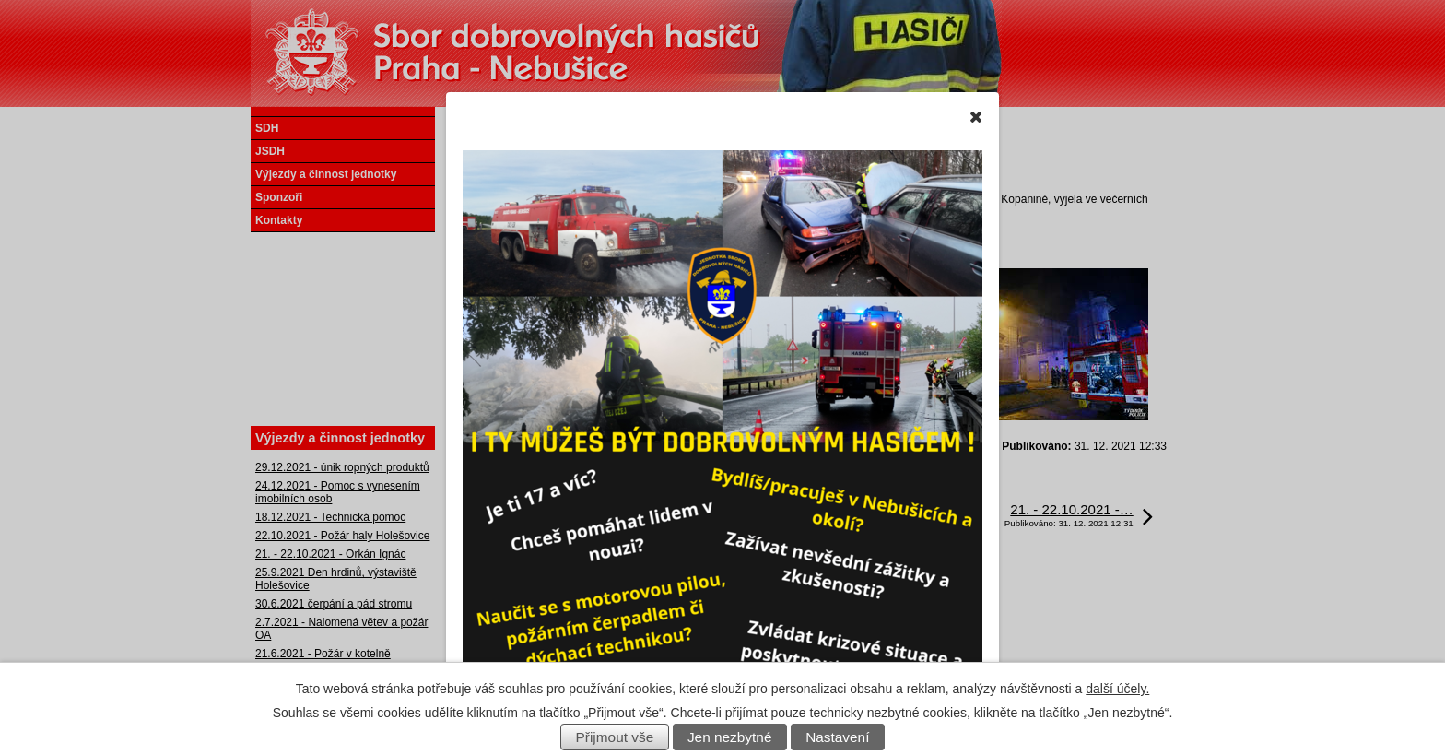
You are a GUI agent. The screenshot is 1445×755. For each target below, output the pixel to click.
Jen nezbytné (729, 737)
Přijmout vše (615, 737)
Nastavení (837, 737)
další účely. (1117, 688)
